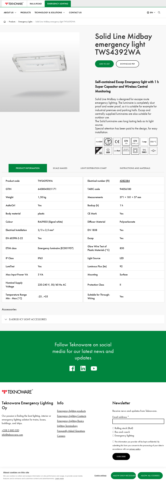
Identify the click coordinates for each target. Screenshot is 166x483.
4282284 (125, 180)
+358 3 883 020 (10, 430)
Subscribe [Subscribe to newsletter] (121, 456)
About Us (8, 12)
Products (25, 12)
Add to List (104, 64)
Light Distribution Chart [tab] (93, 168)
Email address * (120, 416)
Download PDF (127, 64)
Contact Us (75, 12)
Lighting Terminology (67, 425)
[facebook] (72, 368)
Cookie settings (100, 476)
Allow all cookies (150, 475)
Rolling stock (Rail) (122, 428)
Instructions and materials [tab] (135, 168)
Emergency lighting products (71, 410)
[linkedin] (83, 368)
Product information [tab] (28, 168)
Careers (61, 435)
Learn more (59, 478)
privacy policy (134, 449)
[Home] (5, 22)
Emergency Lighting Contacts (71, 415)
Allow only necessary (124, 475)
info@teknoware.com (12, 434)
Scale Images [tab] (60, 168)
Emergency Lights (25, 21)
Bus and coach (121, 431)
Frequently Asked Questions (71, 430)
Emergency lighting (123, 435)
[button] (159, 12)
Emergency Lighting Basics (70, 420)
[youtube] (93, 368)
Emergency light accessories (28, 319)
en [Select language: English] (151, 12)
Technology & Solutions (48, 12)
